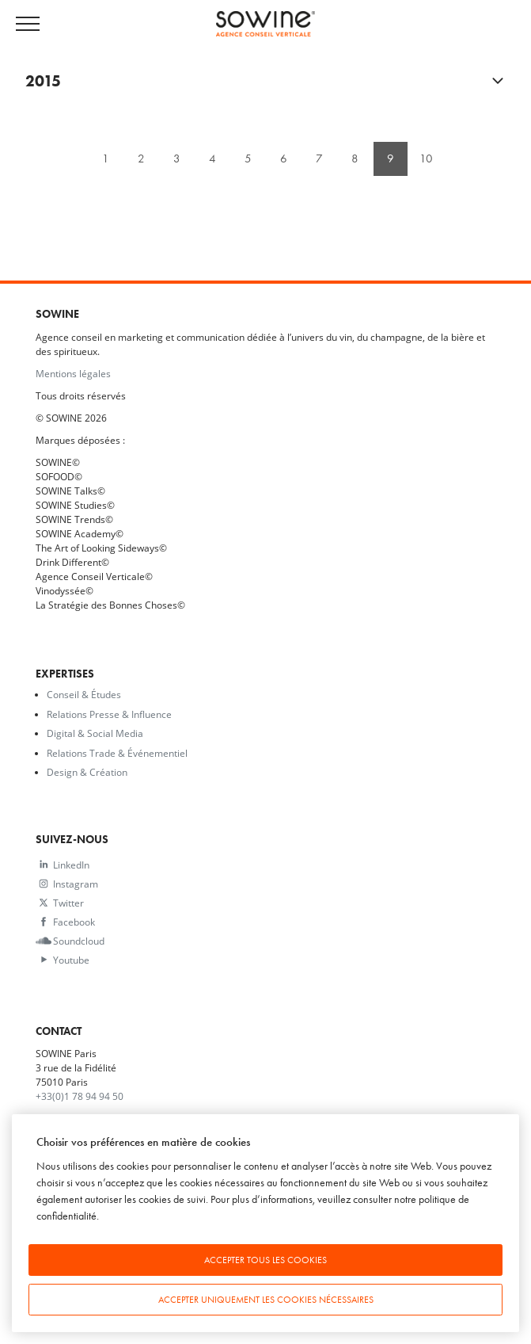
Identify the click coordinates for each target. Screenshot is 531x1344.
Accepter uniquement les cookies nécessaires (266, 1299)
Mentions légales (73, 373)
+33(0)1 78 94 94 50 (79, 1096)
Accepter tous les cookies (265, 1260)
